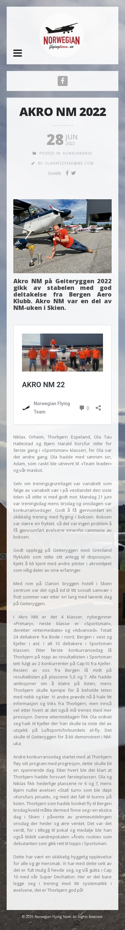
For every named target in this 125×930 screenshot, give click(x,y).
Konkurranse (77, 153)
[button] (17, 53)
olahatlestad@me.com (69, 163)
